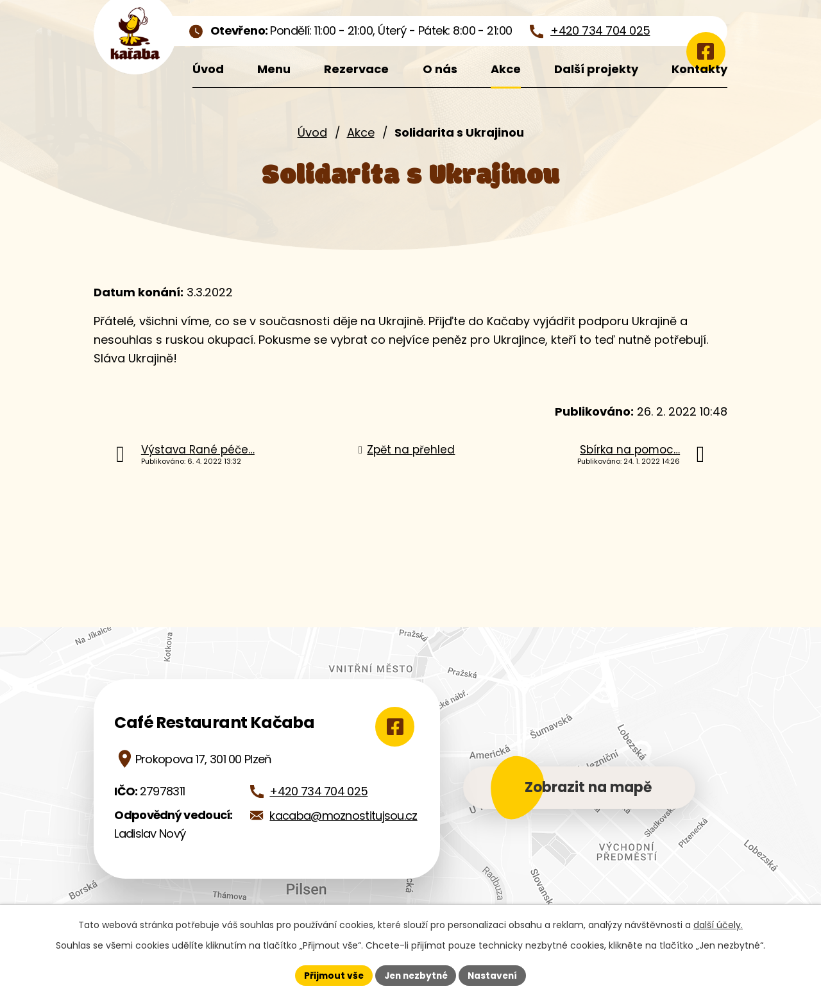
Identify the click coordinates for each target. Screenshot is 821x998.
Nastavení (495, 974)
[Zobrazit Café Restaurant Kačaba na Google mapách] (392, 726)
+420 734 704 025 (318, 791)
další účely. (718, 924)
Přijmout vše (330, 974)
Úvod (312, 132)
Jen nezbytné (415, 974)
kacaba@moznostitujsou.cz (343, 816)
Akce (361, 132)
